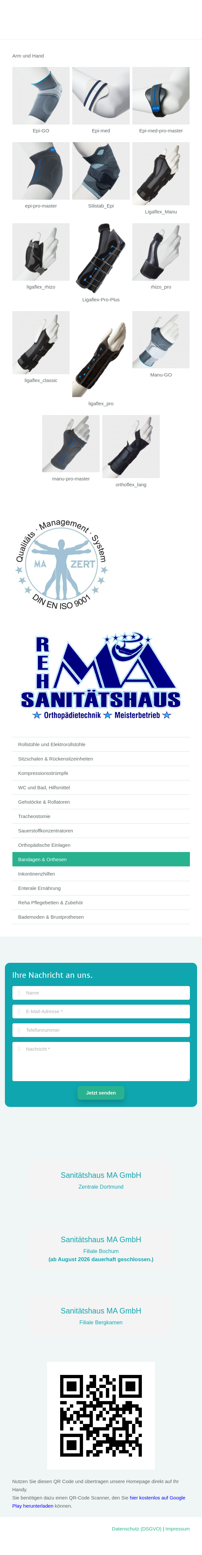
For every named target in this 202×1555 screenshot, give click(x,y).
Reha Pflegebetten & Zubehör (50, 902)
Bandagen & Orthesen (42, 859)
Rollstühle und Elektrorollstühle (52, 744)
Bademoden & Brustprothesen (51, 917)
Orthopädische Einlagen (44, 845)
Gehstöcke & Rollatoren (44, 802)
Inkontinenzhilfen (36, 874)
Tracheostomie (34, 816)
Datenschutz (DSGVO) (136, 1528)
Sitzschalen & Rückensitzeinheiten (55, 758)
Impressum (177, 1528)
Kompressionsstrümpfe (43, 773)
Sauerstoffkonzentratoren (45, 830)
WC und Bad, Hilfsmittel (44, 787)
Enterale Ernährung (39, 888)
